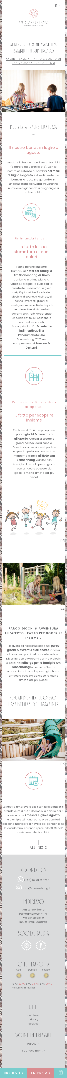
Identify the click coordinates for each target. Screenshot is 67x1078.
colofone (33, 1015)
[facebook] (41, 953)
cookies (33, 1023)
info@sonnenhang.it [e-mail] (36, 888)
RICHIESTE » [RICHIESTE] (14, 1072)
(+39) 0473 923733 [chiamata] (36, 880)
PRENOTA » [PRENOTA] (40, 1072)
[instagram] (26, 953)
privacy (33, 1019)
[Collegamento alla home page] (33, 32)
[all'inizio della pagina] (39, 845)
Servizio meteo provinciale (24, 988)
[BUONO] (60, 1073)
